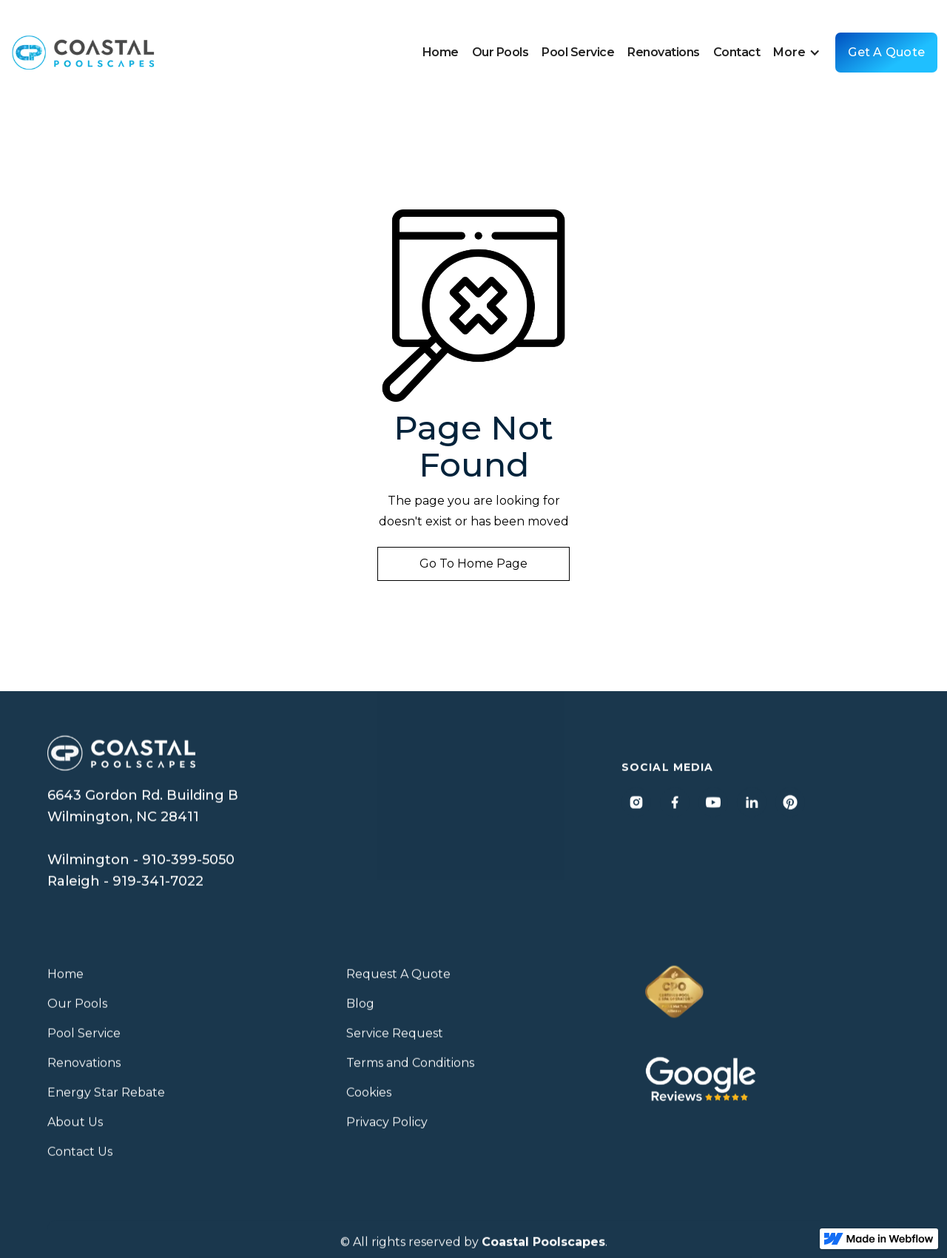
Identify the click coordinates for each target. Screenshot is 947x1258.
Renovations (663, 52)
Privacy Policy (387, 1129)
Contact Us (79, 1158)
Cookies (368, 1099)
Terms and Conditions (410, 1070)
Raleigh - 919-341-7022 (125, 887)
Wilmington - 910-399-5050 (141, 866)
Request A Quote (398, 981)
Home (440, 52)
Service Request (394, 1040)
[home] (84, 52)
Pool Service (578, 52)
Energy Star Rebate (106, 1099)
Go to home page (473, 563)
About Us (75, 1129)
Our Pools (500, 52)
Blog (360, 1010)
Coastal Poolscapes (543, 1249)
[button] (800, 52)
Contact (737, 52)
